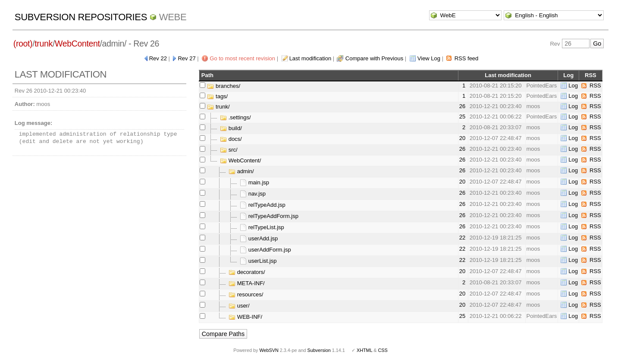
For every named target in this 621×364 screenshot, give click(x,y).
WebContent (77, 43)
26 (462, 106)
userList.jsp (258, 261)
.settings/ (235, 117)
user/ (239, 305)
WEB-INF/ (245, 317)
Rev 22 (158, 58)
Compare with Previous (374, 58)
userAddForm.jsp (265, 249)
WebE (172, 17)
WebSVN (268, 350)
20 (462, 138)
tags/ (217, 96)
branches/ (223, 86)
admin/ (241, 171)
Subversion (319, 350)
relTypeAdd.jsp (262, 205)
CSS (383, 350)
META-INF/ (247, 283)
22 (462, 237)
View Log (428, 58)
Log (573, 85)
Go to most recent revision (242, 58)
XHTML (364, 350)
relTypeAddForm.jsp (269, 216)
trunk (43, 43)
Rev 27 (186, 58)
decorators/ (247, 272)
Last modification (310, 58)
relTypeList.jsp (262, 227)
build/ (231, 128)
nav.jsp (253, 193)
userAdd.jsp (259, 238)
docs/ (231, 139)
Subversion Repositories (81, 17)
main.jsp (254, 182)
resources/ (246, 294)
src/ (229, 149)
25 (462, 116)
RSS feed (467, 58)
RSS (595, 85)
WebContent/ (240, 160)
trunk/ (218, 106)
